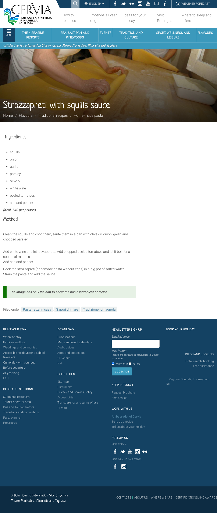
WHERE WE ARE (161, 497)
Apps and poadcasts (71, 353)
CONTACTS (123, 497)
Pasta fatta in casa (37, 309)
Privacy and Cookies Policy (74, 392)
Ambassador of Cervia (126, 416)
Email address (121, 336)
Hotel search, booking (199, 361)
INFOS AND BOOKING (199, 354)
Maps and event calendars (74, 342)
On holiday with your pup (19, 362)
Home (8, 115)
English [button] (96, 3)
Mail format (136, 355)
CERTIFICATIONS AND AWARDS (196, 497)
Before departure (14, 367)
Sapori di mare (67, 309)
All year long (11, 373)
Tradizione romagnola (99, 309)
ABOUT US (141, 497)
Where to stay (12, 337)
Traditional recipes (53, 115)
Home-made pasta (88, 115)
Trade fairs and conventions (21, 412)
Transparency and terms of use (77, 402)
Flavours (26, 115)
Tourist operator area (17, 402)
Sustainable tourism (16, 397)
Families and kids (14, 342)
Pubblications (66, 337)
